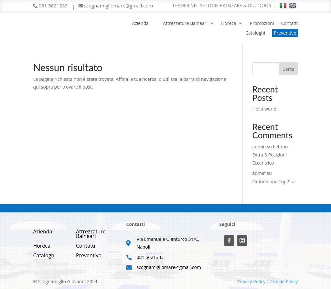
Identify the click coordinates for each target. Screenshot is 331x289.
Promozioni (262, 23)
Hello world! (265, 109)
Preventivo (285, 33)
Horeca (228, 23)
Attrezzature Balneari (185, 23)
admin (259, 147)
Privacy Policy (251, 281)
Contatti (289, 23)
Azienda (140, 23)
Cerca (288, 69)
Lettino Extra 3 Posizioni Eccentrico (270, 155)
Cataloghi (255, 33)
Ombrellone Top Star (274, 181)
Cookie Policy (284, 281)
